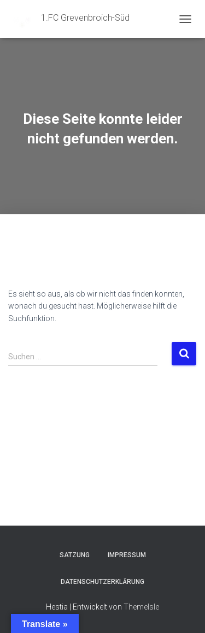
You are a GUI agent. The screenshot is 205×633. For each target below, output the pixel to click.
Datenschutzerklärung (102, 582)
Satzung (75, 555)
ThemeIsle (141, 606)
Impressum (127, 555)
